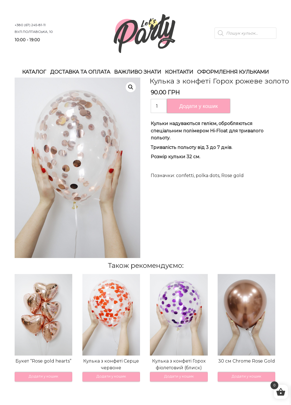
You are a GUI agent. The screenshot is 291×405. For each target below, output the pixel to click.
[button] (131, 87)
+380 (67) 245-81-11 (30, 25)
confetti (185, 175)
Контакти (179, 72)
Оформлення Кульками (233, 72)
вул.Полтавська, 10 (34, 32)
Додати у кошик (198, 106)
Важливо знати (137, 72)
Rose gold (232, 175)
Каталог (34, 72)
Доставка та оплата (80, 72)
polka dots (207, 175)
